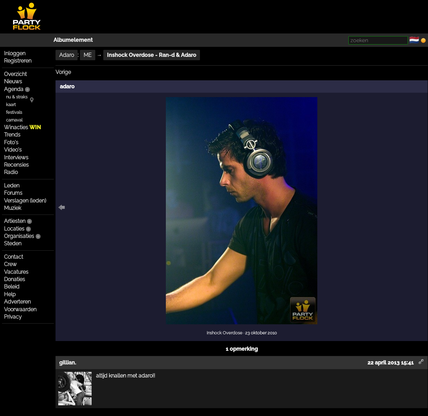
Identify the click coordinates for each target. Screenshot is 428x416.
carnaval (14, 119)
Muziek (12, 208)
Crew (10, 264)
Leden (11, 185)
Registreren (17, 61)
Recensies (16, 165)
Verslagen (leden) (25, 200)
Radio (11, 172)
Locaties (14, 229)
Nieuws (13, 81)
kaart (11, 104)
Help (10, 294)
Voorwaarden (20, 309)
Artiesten (14, 221)
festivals (14, 112)
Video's (13, 150)
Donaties (14, 279)
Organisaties (19, 236)
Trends (12, 135)
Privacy (13, 317)
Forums (13, 193)
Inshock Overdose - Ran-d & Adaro (151, 55)
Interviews (16, 157)
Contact (13, 257)
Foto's (11, 142)
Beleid (11, 286)
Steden (12, 243)
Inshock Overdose (224, 332)
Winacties (22, 127)
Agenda (13, 89)
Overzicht (15, 74)
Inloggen (14, 53)
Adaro (66, 55)
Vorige (63, 72)
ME (88, 55)
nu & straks (16, 96)
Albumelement (73, 40)
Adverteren (17, 302)
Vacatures (16, 272)
